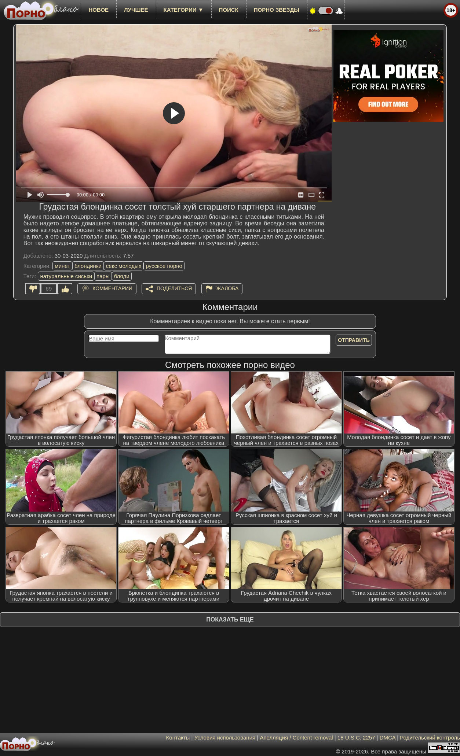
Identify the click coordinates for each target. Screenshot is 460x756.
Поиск (228, 10)
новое (98, 10)
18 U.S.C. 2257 (356, 737)
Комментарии (112, 288)
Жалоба (227, 288)
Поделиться (174, 288)
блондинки (88, 266)
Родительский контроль (430, 737)
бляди (121, 276)
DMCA (387, 737)
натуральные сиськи (66, 276)
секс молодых (124, 266)
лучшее (136, 10)
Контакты (178, 737)
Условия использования (225, 737)
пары (103, 276)
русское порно (164, 266)
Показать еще (229, 619)
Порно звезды (276, 10)
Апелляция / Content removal (296, 737)
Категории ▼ (184, 10)
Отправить (354, 340)
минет (62, 266)
